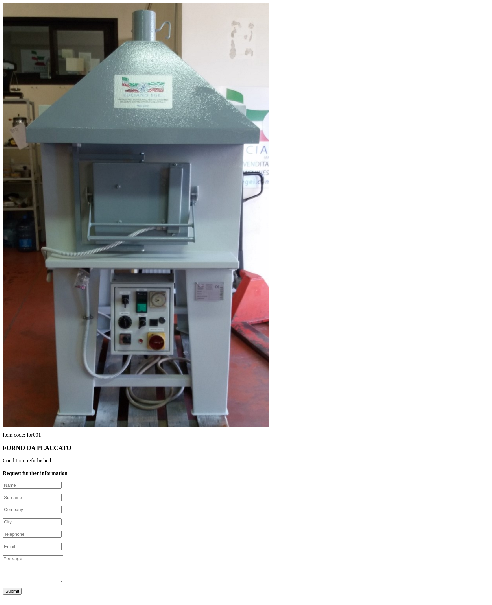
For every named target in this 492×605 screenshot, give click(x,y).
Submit (12, 596)
